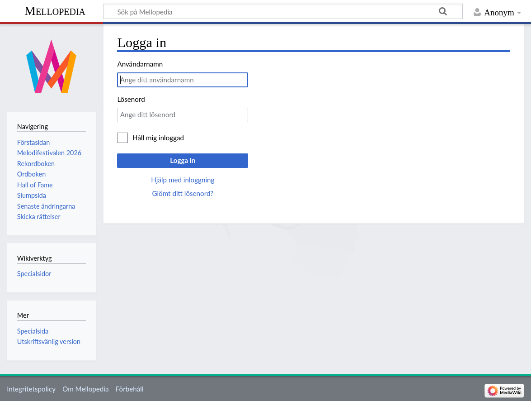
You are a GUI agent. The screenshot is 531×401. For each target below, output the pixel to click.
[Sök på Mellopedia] (282, 11)
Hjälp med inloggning (182, 180)
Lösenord (131, 99)
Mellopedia (54, 11)
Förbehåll (130, 389)
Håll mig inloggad (158, 138)
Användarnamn (140, 64)
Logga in (182, 160)
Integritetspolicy (31, 389)
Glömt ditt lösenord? (182, 193)
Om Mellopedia (85, 389)
